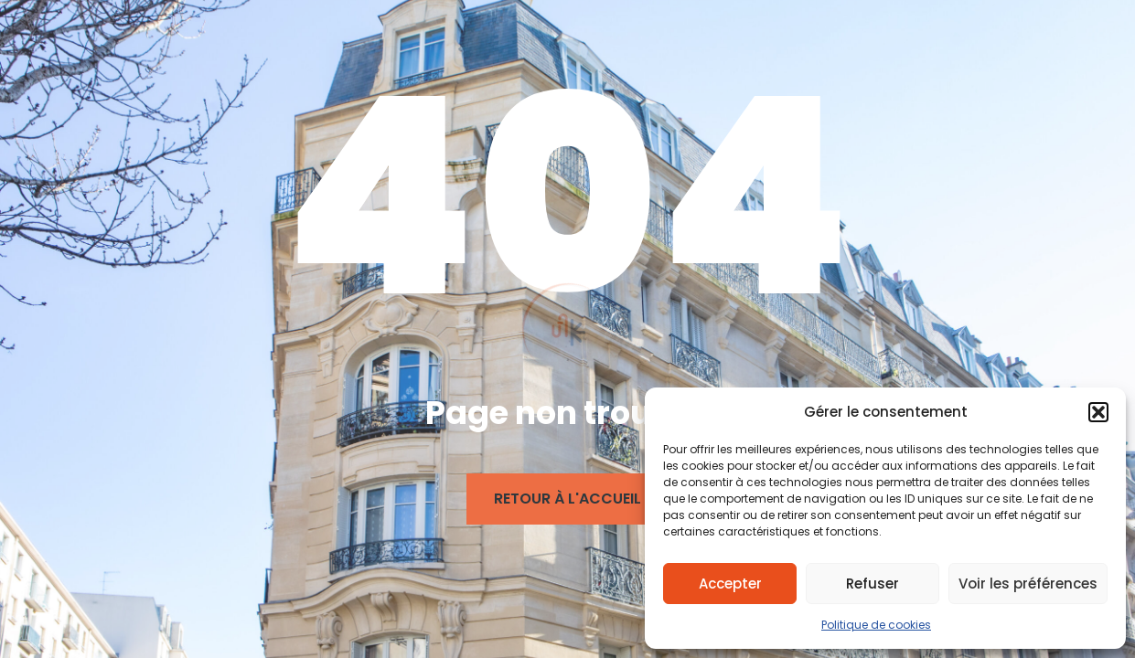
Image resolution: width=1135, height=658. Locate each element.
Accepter (730, 583)
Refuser (872, 583)
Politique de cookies (876, 624)
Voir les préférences (1028, 583)
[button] (1098, 412)
